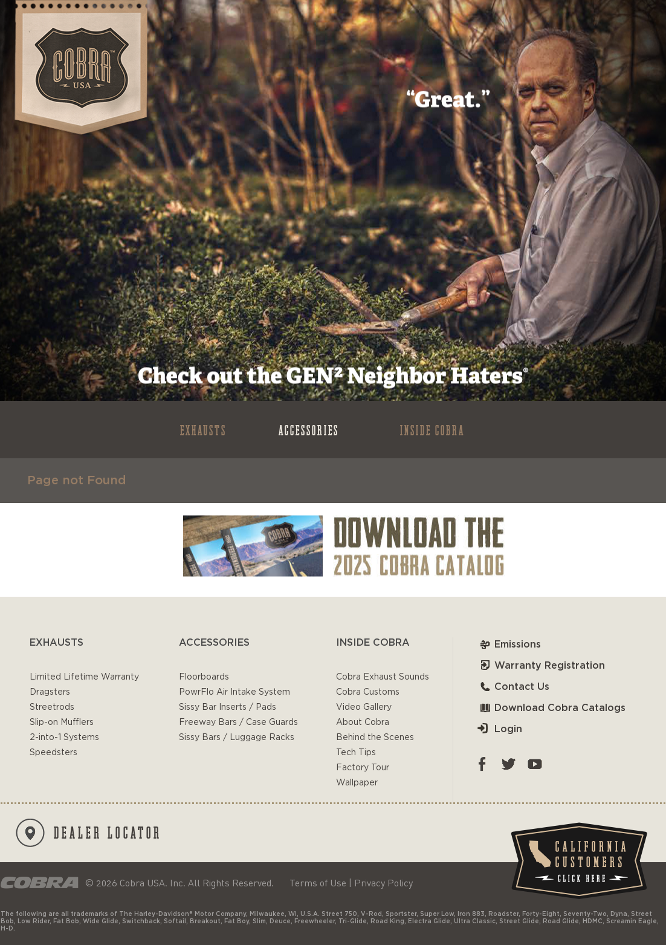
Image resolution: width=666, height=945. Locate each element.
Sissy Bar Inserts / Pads (227, 707)
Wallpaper (357, 783)
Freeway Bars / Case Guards (238, 722)
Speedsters (53, 753)
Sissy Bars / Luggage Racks (236, 737)
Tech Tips (356, 753)
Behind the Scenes (375, 737)
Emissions (509, 644)
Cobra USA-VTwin (80, 67)
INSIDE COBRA (432, 429)
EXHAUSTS (203, 429)
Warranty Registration (541, 666)
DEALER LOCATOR (89, 833)
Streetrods (52, 707)
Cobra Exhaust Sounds (382, 677)
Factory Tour (362, 768)
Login (499, 729)
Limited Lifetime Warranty (84, 677)
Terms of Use (317, 883)
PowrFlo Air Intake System (234, 692)
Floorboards (204, 677)
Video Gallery (364, 707)
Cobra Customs (367, 692)
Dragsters (50, 692)
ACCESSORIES (309, 429)
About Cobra (362, 722)
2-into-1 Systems (64, 737)
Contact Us (513, 687)
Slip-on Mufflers (62, 722)
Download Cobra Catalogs (551, 708)
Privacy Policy (383, 883)
